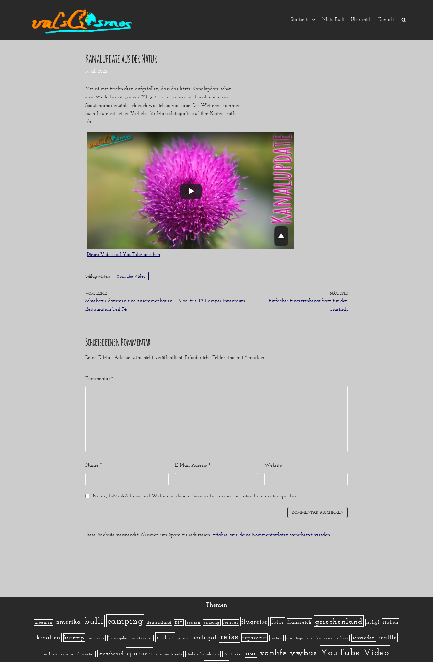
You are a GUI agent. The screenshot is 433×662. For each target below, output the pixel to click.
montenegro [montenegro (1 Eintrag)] (142, 638)
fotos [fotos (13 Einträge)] (277, 621)
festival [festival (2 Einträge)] (230, 622)
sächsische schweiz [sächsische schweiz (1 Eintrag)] (203, 654)
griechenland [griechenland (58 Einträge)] (339, 621)
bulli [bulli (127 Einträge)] (94, 621)
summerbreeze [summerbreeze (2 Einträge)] (169, 654)
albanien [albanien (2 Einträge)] (43, 622)
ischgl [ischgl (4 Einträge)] (373, 622)
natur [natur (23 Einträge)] (165, 637)
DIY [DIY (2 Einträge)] (179, 622)
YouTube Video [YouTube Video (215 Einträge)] (355, 651)
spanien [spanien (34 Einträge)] (139, 652)
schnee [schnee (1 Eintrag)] (343, 638)
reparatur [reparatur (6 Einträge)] (254, 637)
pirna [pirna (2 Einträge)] (183, 638)
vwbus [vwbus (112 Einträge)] (303, 652)
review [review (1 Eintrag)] (276, 638)
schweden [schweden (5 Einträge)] (363, 638)
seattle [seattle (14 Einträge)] (388, 637)
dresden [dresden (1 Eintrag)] (193, 623)
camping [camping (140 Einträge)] (125, 620)
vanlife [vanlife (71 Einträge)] (273, 652)
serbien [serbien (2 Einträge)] (50, 654)
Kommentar (99, 378)
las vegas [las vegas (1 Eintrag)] (96, 638)
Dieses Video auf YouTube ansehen (123, 254)
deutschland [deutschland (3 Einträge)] (159, 622)
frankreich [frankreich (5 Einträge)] (299, 622)
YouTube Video (130, 276)
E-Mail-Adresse (192, 465)
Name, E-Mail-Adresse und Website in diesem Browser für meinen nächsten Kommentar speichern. (196, 496)
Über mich (361, 19)
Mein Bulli (333, 19)
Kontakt (386, 19)
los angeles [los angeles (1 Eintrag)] (118, 638)
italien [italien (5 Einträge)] (390, 622)
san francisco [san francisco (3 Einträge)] (320, 637)
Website (273, 465)
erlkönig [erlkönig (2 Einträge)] (212, 622)
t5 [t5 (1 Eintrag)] (225, 654)
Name (93, 465)
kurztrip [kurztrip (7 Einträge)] (74, 637)
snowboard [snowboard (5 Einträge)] (110, 653)
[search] (403, 20)
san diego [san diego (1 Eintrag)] (294, 638)
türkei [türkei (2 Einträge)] (236, 654)
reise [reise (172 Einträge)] (229, 636)
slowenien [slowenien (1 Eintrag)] (86, 654)
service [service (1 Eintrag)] (67, 654)
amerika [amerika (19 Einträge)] (68, 621)
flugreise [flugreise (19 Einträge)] (254, 621)
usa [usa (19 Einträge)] (251, 653)
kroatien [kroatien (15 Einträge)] (49, 637)
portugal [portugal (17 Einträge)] (204, 637)
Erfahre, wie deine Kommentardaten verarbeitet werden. (271, 535)
